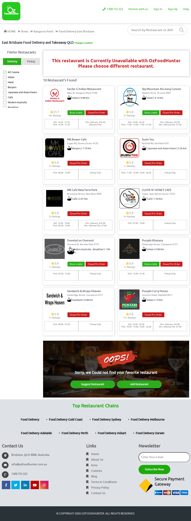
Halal (11, 82)
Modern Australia (17, 102)
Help (186, 9)
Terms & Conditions (101, 482)
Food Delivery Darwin (150, 433)
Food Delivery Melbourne (148, 420)
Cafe (10, 97)
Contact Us (95, 493)
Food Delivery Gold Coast (65, 420)
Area (91, 465)
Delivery (12, 61)
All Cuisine (13, 72)
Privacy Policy (97, 488)
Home (92, 454)
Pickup (31, 61)
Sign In (158, 9)
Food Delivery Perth (75, 433)
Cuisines (94, 471)
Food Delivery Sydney (106, 420)
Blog (91, 476)
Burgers (12, 87)
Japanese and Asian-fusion (22, 92)
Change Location (83, 43)
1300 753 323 (113, 9)
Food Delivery (30, 420)
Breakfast (13, 107)
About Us (94, 460)
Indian (11, 77)
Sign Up (173, 9)
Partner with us (138, 9)
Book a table (76, 112)
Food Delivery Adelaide (36, 433)
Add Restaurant (139, 384)
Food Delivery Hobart (112, 433)
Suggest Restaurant (92, 384)
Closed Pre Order (96, 112)
